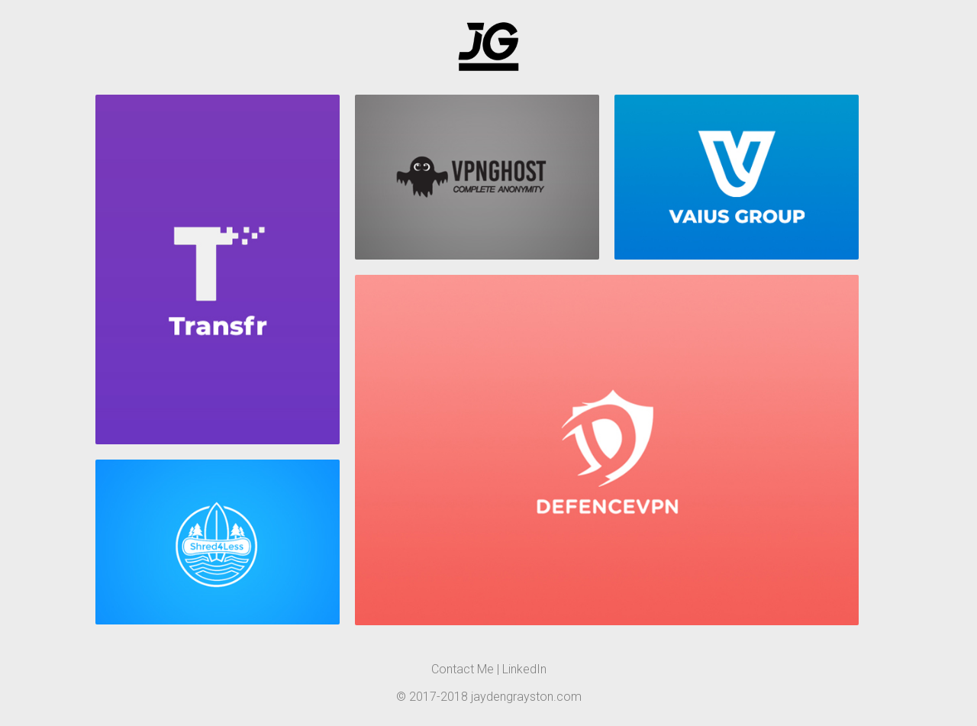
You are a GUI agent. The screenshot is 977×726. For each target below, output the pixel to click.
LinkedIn (524, 669)
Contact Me (462, 669)
